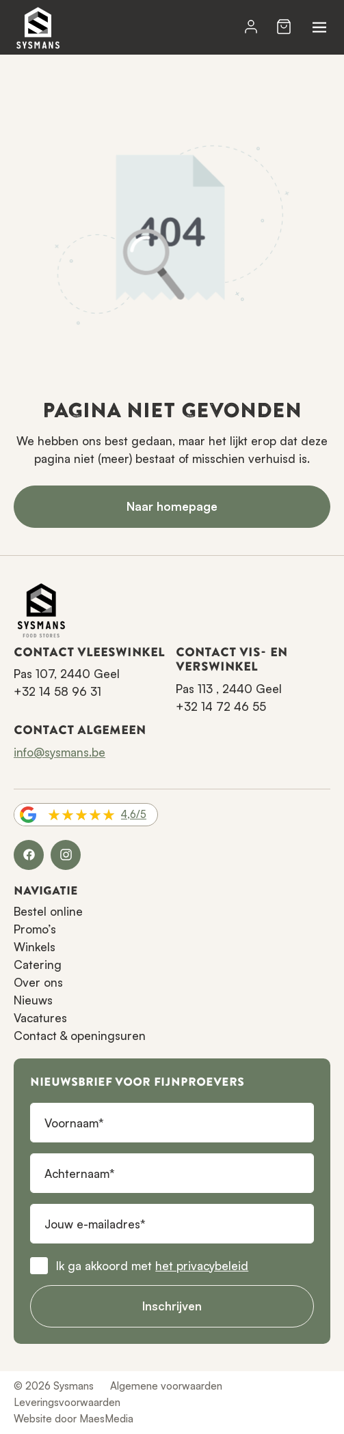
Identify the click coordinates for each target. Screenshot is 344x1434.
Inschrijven (172, 1306)
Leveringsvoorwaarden (67, 1402)
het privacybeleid (201, 1266)
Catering (38, 964)
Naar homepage (172, 506)
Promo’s (35, 929)
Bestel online (48, 911)
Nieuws (33, 1000)
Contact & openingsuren (80, 1035)
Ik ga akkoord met (152, 1266)
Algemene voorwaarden (166, 1385)
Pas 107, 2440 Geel (67, 673)
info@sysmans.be (59, 752)
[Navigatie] (319, 27)
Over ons (38, 982)
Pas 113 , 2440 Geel (229, 688)
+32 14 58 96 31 (57, 691)
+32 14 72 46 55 (221, 706)
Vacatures (40, 1018)
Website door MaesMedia (73, 1418)
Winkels (34, 947)
